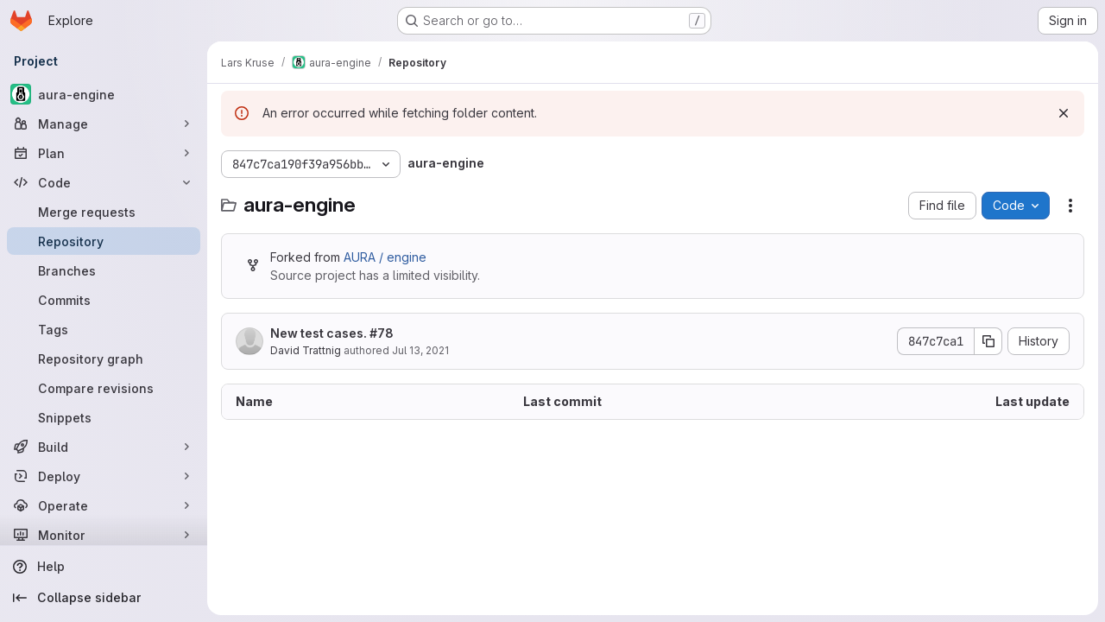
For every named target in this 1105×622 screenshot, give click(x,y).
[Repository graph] (103, 358)
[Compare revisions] (103, 388)
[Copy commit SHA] (988, 341)
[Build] (103, 446)
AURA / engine (385, 257)
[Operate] (103, 505)
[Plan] (103, 153)
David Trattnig (305, 350)
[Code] (103, 182)
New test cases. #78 (332, 333)
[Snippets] (103, 417)
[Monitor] (103, 535)
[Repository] (103, 241)
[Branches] (103, 270)
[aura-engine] (103, 94)
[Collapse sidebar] (103, 598)
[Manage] (103, 123)
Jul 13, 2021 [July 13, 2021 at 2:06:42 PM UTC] (420, 350)
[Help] (103, 567)
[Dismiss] (1063, 113)
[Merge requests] (103, 211)
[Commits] (103, 300)
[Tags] (103, 329)
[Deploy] (103, 476)
